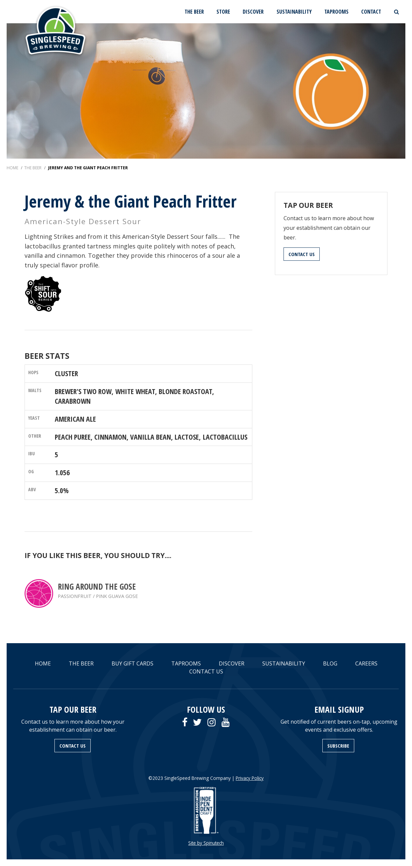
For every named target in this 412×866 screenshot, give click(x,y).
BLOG (330, 663)
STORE (223, 11)
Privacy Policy (250, 778)
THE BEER (194, 11)
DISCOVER (253, 11)
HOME (43, 663)
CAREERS (366, 663)
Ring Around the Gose (97, 586)
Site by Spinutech (206, 843)
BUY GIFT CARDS (132, 663)
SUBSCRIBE (338, 745)
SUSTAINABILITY (294, 11)
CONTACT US (301, 254)
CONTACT (371, 11)
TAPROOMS (336, 11)
